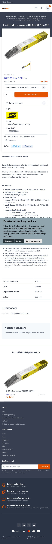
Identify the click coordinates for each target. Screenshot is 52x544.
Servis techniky (7, 449)
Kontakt (4, 452)
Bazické (43, 19)
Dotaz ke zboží (11, 137)
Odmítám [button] (19, 241)
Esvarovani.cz (12, 16)
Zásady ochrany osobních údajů (12, 418)
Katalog (22, 16)
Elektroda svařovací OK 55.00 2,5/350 (20, 391)
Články (4, 446)
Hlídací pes (10, 140)
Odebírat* (44, 467)
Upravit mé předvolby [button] (33, 241)
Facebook (27, 146)
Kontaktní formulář (8, 455)
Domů (4, 434)
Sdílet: (6, 146)
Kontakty (5, 421)
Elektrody (35, 19)
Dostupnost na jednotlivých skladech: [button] (22, 87)
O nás (3, 412)
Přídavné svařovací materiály (37, 16)
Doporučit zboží (27, 137)
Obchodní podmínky (8, 415)
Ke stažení (5, 443)
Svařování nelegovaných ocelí (19, 19)
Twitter (16, 146)
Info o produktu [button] (14, 103)
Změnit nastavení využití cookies (13, 424)
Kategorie (5, 440)
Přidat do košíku (31, 94)
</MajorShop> (31, 537)
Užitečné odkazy (7, 2)
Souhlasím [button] (8, 241)
